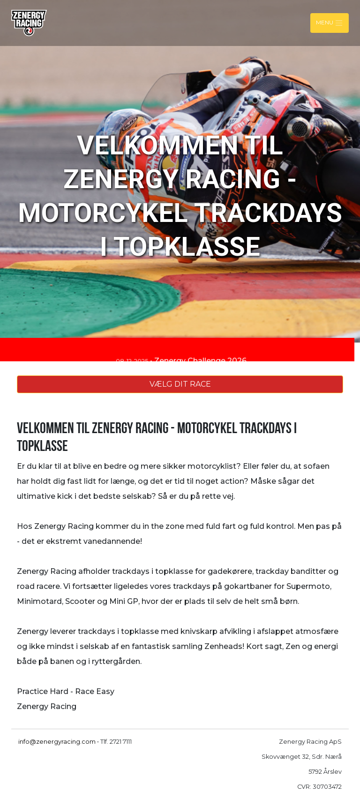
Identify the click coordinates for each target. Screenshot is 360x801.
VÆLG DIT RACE (180, 384)
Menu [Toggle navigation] (329, 23)
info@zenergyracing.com (57, 741)
